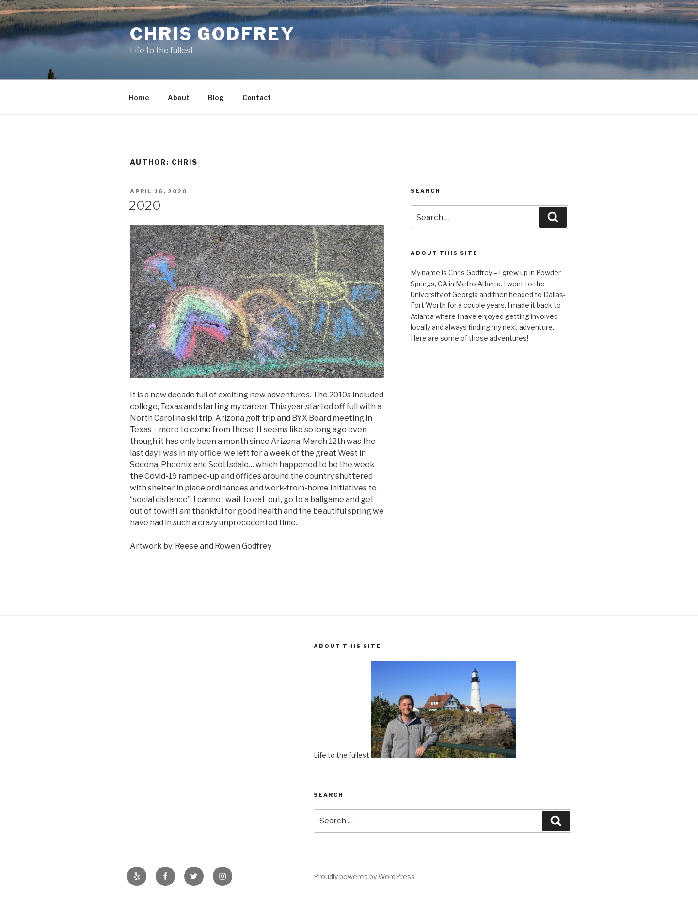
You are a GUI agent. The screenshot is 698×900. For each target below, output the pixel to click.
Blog (216, 98)
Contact (256, 98)
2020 (145, 205)
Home (139, 98)
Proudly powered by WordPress (364, 876)
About (179, 98)
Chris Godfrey (212, 34)
